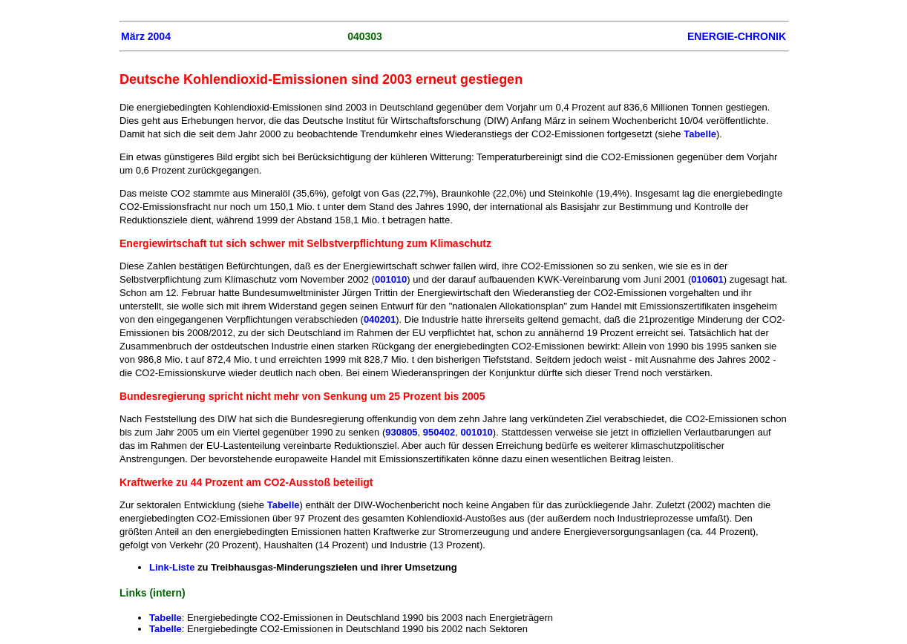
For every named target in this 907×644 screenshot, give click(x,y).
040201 (380, 319)
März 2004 (146, 36)
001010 (391, 279)
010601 (707, 279)
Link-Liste (171, 567)
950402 (439, 432)
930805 (401, 432)
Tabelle (700, 133)
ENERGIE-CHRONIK (736, 36)
